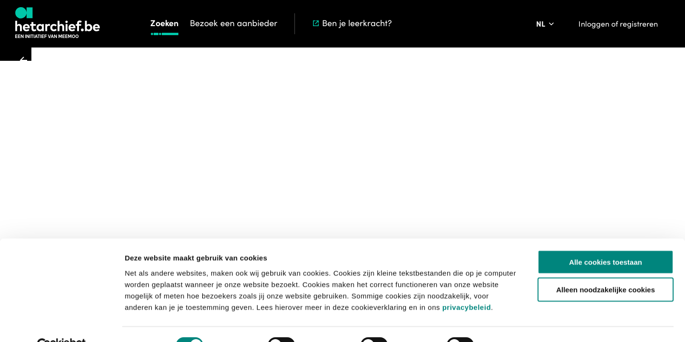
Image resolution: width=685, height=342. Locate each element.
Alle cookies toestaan (605, 240)
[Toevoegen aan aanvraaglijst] (369, 130)
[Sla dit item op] (454, 130)
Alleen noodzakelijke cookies (605, 268)
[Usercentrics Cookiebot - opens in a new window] (61, 323)
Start (307, 66)
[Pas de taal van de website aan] (546, 23)
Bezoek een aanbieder (233, 23)
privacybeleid (466, 285)
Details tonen (514, 323)
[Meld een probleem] (481, 130)
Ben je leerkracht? (352, 23)
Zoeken (164, 23)
